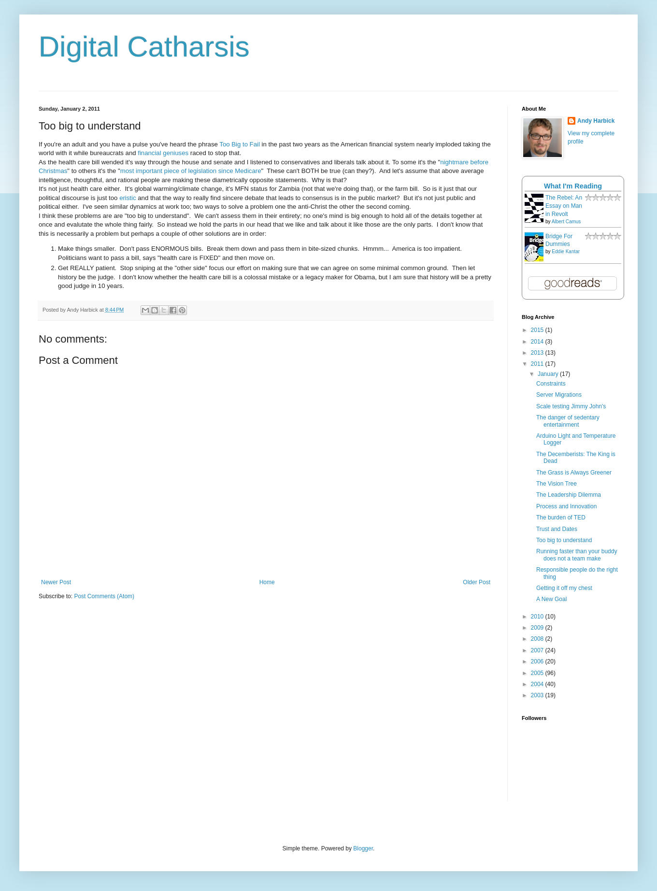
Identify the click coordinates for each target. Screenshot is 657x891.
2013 (538, 352)
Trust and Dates (556, 529)
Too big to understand (564, 540)
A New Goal (551, 599)
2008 (538, 638)
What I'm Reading (573, 186)
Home (267, 582)
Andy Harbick (595, 120)
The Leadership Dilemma (568, 494)
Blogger (363, 848)
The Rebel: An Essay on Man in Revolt (563, 205)
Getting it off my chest (564, 588)
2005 (538, 673)
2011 (538, 363)
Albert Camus (566, 221)
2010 (538, 616)
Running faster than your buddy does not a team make (576, 554)
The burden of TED (561, 517)
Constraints (551, 383)
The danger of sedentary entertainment (568, 421)
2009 (538, 627)
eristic (127, 197)
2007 (538, 650)
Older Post (476, 582)
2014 (538, 341)
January (549, 374)
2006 (538, 661)
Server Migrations (559, 394)
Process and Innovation (566, 506)
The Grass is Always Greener (574, 472)
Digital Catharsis (144, 46)
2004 (538, 684)
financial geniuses (163, 153)
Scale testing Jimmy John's (571, 406)
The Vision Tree (556, 483)
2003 (538, 695)
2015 (538, 330)
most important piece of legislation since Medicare (190, 170)
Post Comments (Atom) (104, 596)
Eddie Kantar (566, 251)
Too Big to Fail (239, 144)
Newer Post (56, 582)
